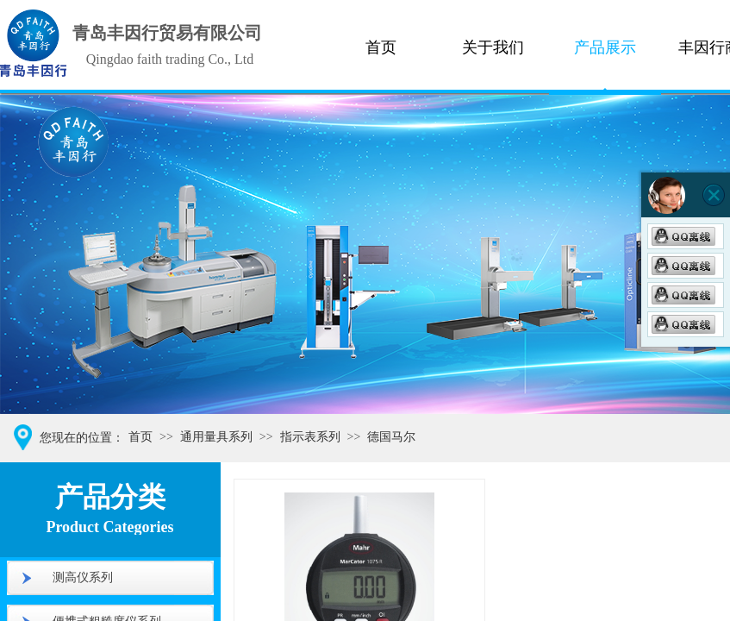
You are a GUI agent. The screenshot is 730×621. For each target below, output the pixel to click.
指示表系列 (310, 436)
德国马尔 (391, 436)
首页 (380, 47)
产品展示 (605, 47)
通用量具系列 (216, 436)
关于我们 (493, 47)
